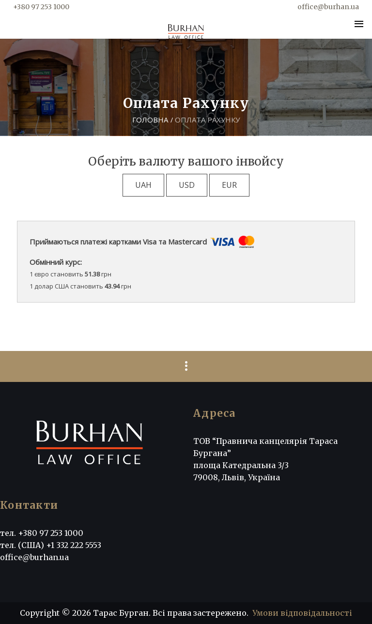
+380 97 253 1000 (41, 6)
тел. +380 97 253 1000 (41, 533)
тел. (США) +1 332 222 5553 (50, 545)
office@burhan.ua (328, 6)
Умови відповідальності (302, 613)
